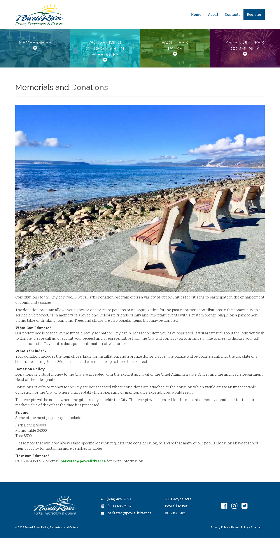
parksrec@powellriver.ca (83, 461)
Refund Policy (239, 527)
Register (254, 14)
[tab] (35, 48)
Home (196, 14)
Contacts (232, 14)
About (213, 14)
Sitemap (256, 527)
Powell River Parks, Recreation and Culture (51, 527)
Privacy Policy (220, 527)
